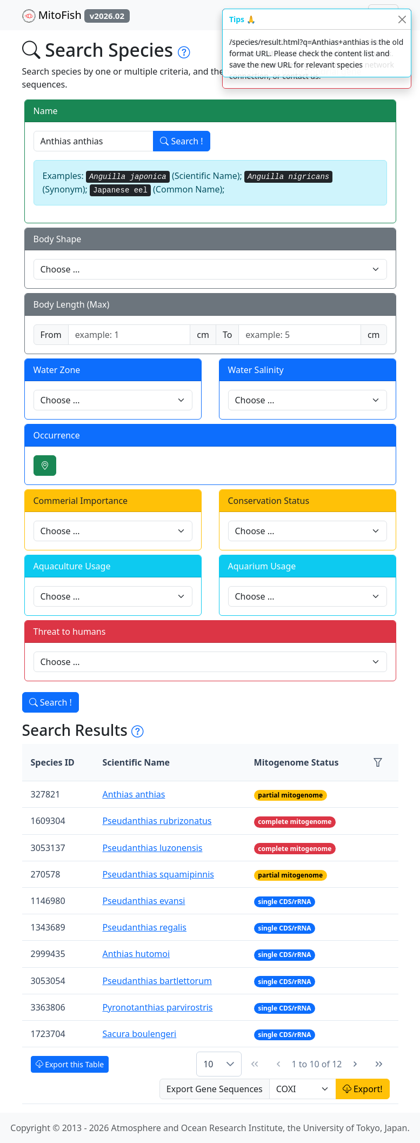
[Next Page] (355, 1064)
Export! (363, 1089)
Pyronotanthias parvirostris (157, 1007)
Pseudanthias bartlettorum (157, 981)
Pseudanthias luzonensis (152, 848)
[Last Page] (379, 1064)
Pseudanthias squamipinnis (158, 874)
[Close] (402, 19)
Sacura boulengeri (139, 1034)
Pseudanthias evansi (143, 901)
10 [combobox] (208, 1064)
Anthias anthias (133, 794)
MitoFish (76, 15)
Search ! (181, 141)
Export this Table (70, 1064)
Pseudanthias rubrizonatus (156, 821)
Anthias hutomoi (136, 954)
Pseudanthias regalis (144, 927)
